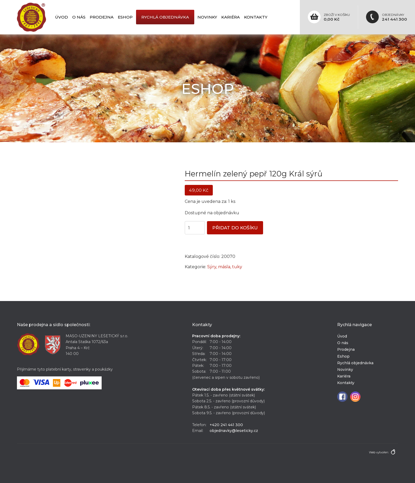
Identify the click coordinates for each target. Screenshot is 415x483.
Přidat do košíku (235, 227)
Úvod (61, 17)
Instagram (355, 396)
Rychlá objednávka (165, 17)
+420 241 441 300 (226, 424)
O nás (78, 17)
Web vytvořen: (379, 452)
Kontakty (255, 17)
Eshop (125, 17)
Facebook (342, 396)
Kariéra (230, 17)
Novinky (207, 17)
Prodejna (102, 17)
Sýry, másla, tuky (224, 266)
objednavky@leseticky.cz (234, 430)
